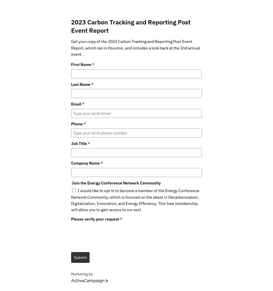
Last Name (82, 84)
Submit (80, 257)
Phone (78, 123)
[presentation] (114, 235)
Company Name (87, 163)
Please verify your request (96, 219)
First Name (82, 64)
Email (77, 104)
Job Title (80, 143)
